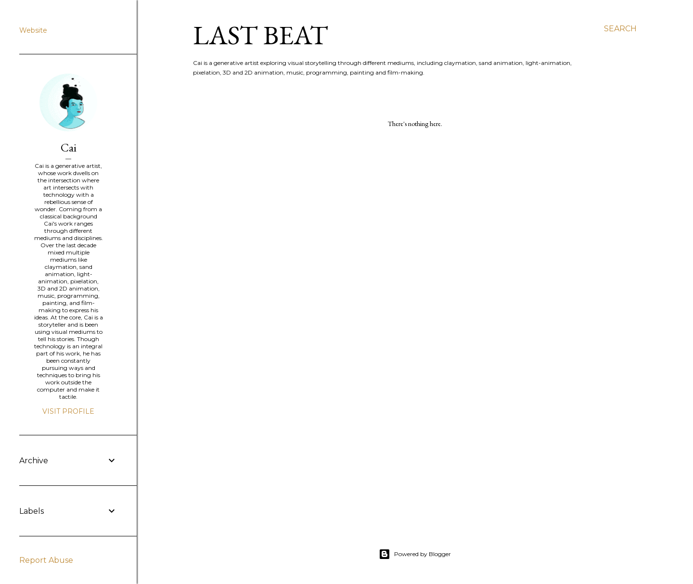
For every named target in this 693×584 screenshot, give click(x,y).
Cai (69, 147)
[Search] (620, 28)
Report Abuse (46, 560)
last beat (260, 34)
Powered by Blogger (415, 554)
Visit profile (68, 411)
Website (33, 30)
